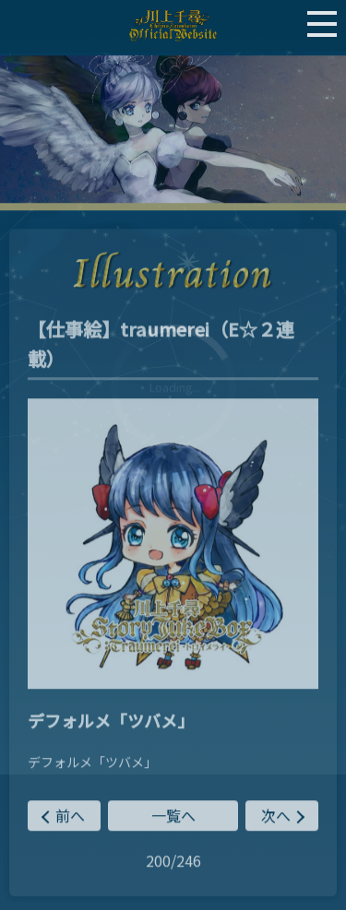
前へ (70, 817)
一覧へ (173, 817)
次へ (276, 817)
